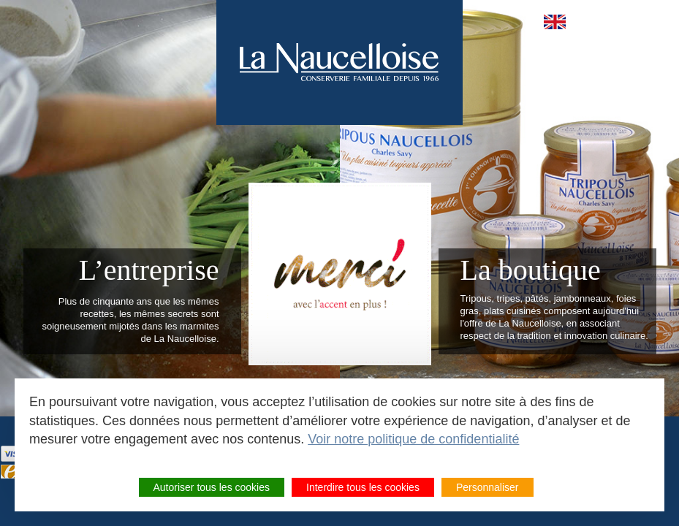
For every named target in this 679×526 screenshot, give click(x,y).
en (555, 22)
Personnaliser (487, 487)
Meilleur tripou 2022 (340, 274)
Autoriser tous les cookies (211, 487)
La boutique (530, 270)
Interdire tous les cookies (363, 487)
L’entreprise (149, 270)
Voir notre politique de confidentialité (413, 439)
